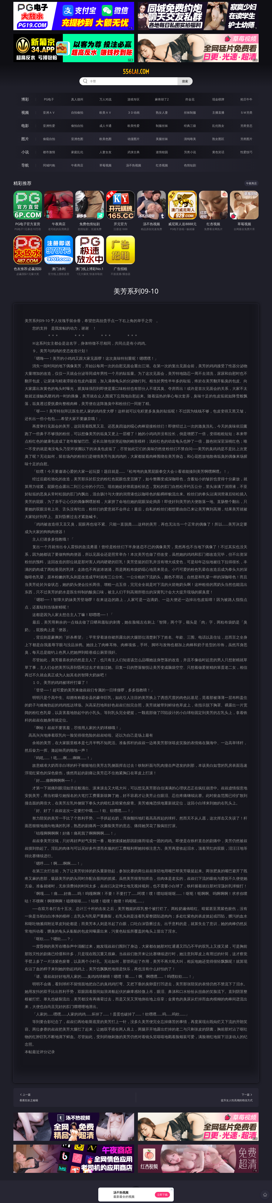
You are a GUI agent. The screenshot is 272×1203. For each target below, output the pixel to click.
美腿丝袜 (162, 139)
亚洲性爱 (49, 126)
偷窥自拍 (49, 139)
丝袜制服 (190, 112)
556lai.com (136, 71)
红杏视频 (162, 165)
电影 (25, 125)
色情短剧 (190, 165)
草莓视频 (105, 165)
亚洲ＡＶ (49, 112)
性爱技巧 (246, 152)
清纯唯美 (190, 139)
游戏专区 (134, 99)
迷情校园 (162, 152)
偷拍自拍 (77, 126)
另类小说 (190, 152)
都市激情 (49, 152)
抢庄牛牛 (246, 99)
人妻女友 (105, 152)
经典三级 (190, 126)
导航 (25, 165)
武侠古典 (134, 152)
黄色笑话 (218, 152)
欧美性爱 (134, 126)
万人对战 (105, 99)
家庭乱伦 (77, 152)
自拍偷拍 (77, 112)
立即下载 (162, 1194)
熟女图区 (218, 139)
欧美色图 (105, 139)
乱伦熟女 (218, 126)
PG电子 (49, 99)
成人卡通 (105, 126)
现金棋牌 (218, 99)
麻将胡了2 (162, 99)
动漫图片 (134, 139)
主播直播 (218, 112)
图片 (25, 138)
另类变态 (246, 126)
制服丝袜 (162, 126)
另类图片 (246, 139)
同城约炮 (49, 165)
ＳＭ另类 (246, 112)
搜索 (185, 81)
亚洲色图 (77, 139)
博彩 (25, 99)
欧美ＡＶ (105, 112)
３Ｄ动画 (134, 112)
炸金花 (189, 99)
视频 (25, 112)
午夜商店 (77, 165)
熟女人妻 (162, 112)
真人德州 (77, 99)
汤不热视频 (133, 165)
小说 (25, 152)
